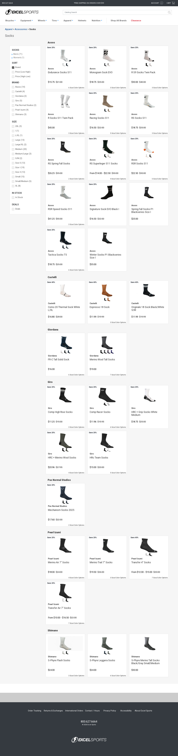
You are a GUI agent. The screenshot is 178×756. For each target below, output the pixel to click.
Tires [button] (54, 20)
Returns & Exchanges (53, 711)
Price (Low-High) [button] (22, 72)
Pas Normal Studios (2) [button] (25, 105)
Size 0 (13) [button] (20, 163)
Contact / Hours (92, 711)
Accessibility (126, 711)
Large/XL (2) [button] (20, 144)
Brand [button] (18, 67)
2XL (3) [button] (18, 126)
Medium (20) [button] (21, 149)
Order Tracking (34, 711)
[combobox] (117, 12)
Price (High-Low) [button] (22, 76)
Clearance (136, 20)
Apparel (9, 29)
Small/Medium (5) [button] (23, 181)
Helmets (82, 20)
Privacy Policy (109, 711)
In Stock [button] (19, 197)
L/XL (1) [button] (18, 135)
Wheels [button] (41, 20)
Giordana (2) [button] (21, 96)
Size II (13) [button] (20, 172)
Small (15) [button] (19, 177)
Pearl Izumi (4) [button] (22, 110)
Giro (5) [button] (18, 101)
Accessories (21, 29)
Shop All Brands (119, 20)
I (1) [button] (17, 131)
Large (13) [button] (19, 140)
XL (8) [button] (18, 186)
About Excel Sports (143, 711)
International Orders (74, 711)
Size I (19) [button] (19, 167)
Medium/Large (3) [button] (23, 154)
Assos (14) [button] (20, 87)
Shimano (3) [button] (20, 114)
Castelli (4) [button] (20, 91)
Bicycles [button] (9, 20)
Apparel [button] (67, 20)
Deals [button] (17, 209)
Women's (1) (18, 57)
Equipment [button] (26, 20)
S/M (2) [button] (18, 158)
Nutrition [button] (96, 20)
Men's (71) (17, 54)
